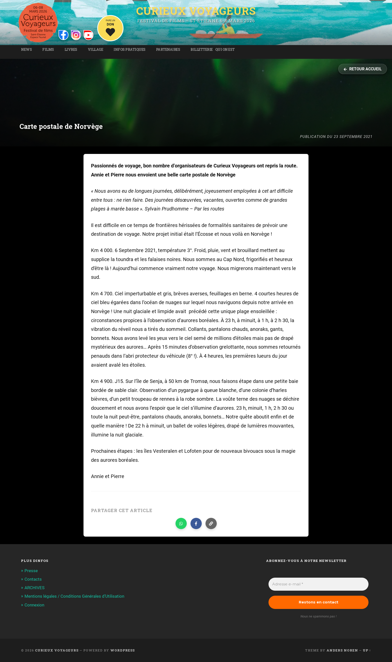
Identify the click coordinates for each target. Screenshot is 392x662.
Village (95, 49)
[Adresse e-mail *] (318, 584)
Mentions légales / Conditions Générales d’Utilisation (74, 596)
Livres (70, 49)
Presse (31, 570)
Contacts (33, 579)
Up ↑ (367, 650)
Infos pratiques (130, 49)
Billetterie (201, 49)
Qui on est (225, 49)
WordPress (122, 650)
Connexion (34, 604)
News (26, 49)
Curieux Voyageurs (196, 11)
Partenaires (168, 49)
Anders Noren (342, 650)
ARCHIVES (34, 587)
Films (48, 49)
